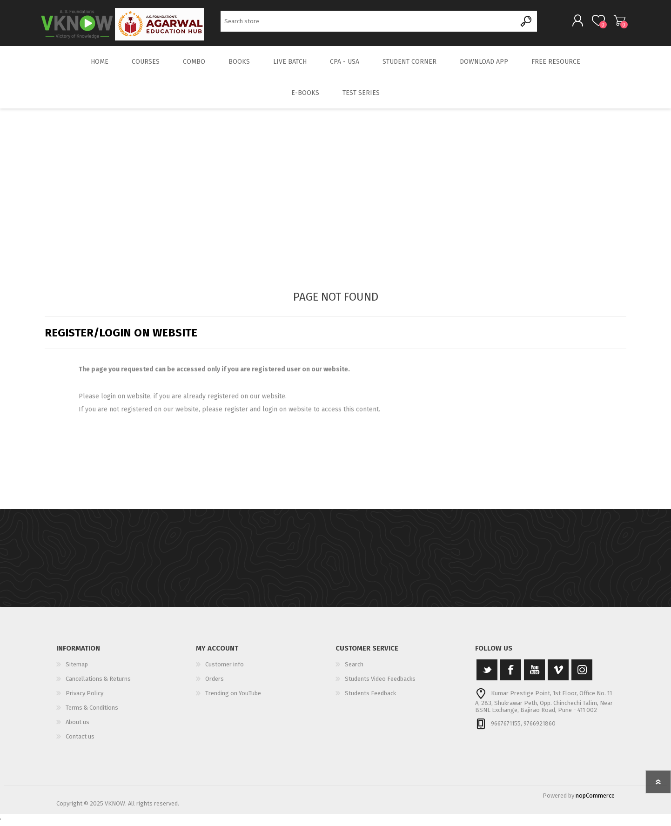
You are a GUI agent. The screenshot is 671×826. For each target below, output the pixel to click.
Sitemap (77, 669)
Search (526, 23)
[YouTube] (534, 675)
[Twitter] (486, 675)
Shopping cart (615, 23)
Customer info (224, 669)
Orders (214, 683)
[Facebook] (510, 675)
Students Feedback (370, 698)
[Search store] (368, 23)
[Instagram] (581, 675)
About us (77, 727)
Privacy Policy (84, 698)
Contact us (80, 741)
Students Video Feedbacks (380, 683)
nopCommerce (595, 800)
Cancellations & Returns (98, 683)
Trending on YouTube (233, 698)
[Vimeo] (558, 675)
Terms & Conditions (92, 712)
